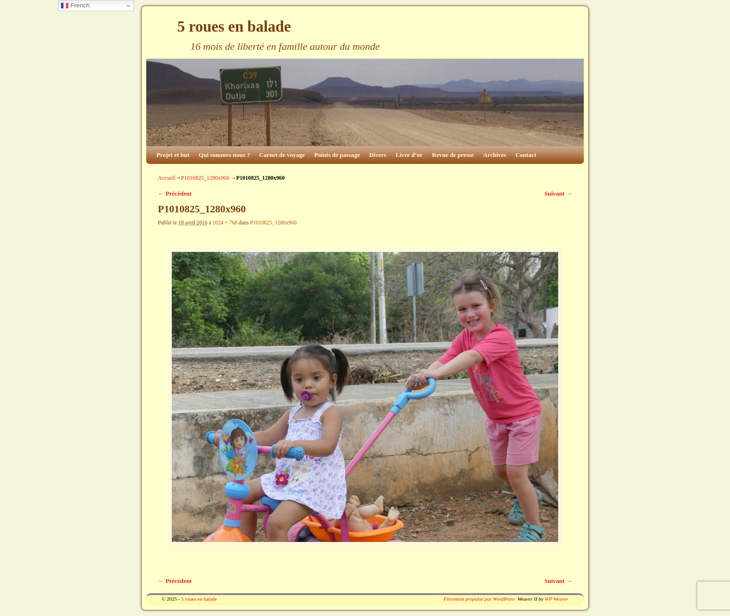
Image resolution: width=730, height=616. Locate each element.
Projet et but (172, 154)
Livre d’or (409, 154)
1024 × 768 (225, 223)
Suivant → (558, 193)
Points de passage (337, 154)
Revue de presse (453, 154)
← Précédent (175, 193)
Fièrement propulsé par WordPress (478, 599)
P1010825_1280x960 (205, 178)
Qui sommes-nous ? (224, 154)
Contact (525, 154)
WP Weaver (556, 599)
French (75, 5)
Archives (495, 154)
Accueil (167, 178)
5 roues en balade (234, 26)
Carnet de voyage (282, 154)
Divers (377, 154)
